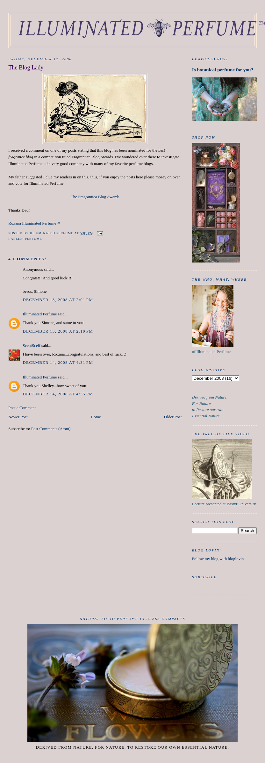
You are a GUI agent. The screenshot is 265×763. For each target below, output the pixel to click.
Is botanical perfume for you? (222, 69)
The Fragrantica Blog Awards (95, 196)
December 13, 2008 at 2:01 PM (58, 299)
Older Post (173, 416)
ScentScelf (31, 345)
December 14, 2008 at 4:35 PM (58, 394)
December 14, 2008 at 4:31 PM (58, 362)
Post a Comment (22, 407)
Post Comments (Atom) (51, 428)
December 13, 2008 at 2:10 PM (58, 331)
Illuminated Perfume (40, 314)
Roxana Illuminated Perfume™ (34, 223)
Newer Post (17, 416)
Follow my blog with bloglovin (218, 558)
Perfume (33, 239)
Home (96, 416)
